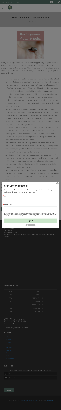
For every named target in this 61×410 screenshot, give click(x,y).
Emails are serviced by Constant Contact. (29, 215)
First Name (8, 204)
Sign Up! (30, 221)
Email (6, 196)
